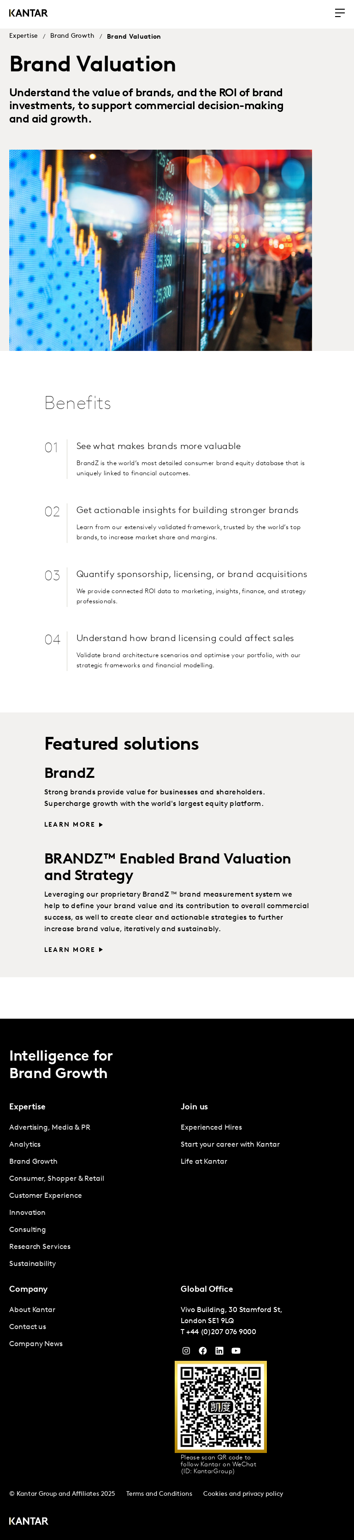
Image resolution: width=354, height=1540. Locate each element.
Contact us (27, 1326)
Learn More (69, 824)
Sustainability (32, 1263)
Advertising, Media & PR (49, 1127)
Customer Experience (45, 1195)
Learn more (69, 949)
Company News (36, 1343)
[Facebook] (202, 1352)
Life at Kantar (204, 1161)
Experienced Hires (211, 1127)
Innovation (27, 1212)
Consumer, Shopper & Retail (56, 1178)
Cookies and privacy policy (243, 1493)
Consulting (27, 1229)
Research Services (40, 1246)
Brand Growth (72, 36)
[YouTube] (219, 1352)
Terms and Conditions (159, 1493)
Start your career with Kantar (230, 1144)
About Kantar (32, 1309)
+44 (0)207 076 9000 (221, 1331)
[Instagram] (186, 1352)
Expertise (23, 36)
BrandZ (69, 773)
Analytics (25, 1144)
